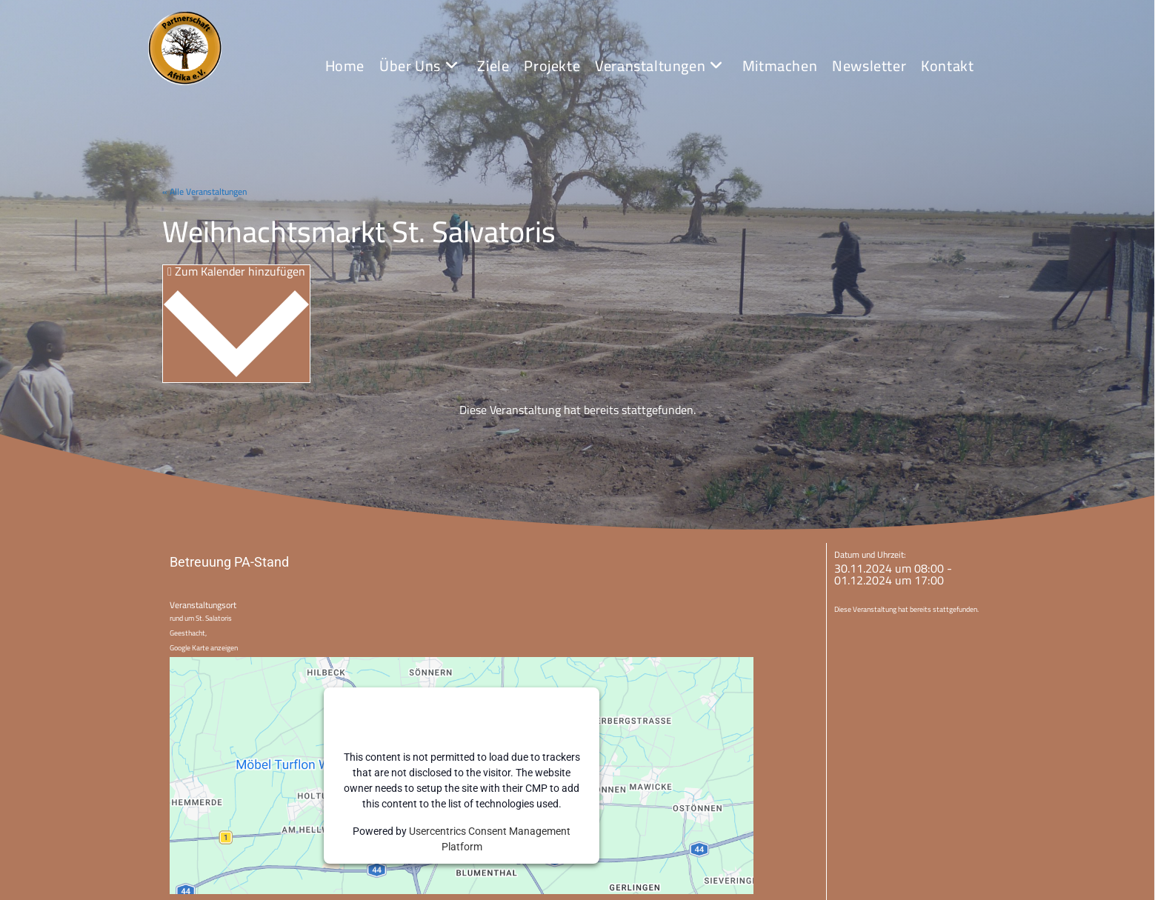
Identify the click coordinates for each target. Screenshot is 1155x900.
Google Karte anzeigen (204, 648)
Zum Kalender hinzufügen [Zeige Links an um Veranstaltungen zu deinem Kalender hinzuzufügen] (236, 321)
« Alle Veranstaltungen (204, 191)
